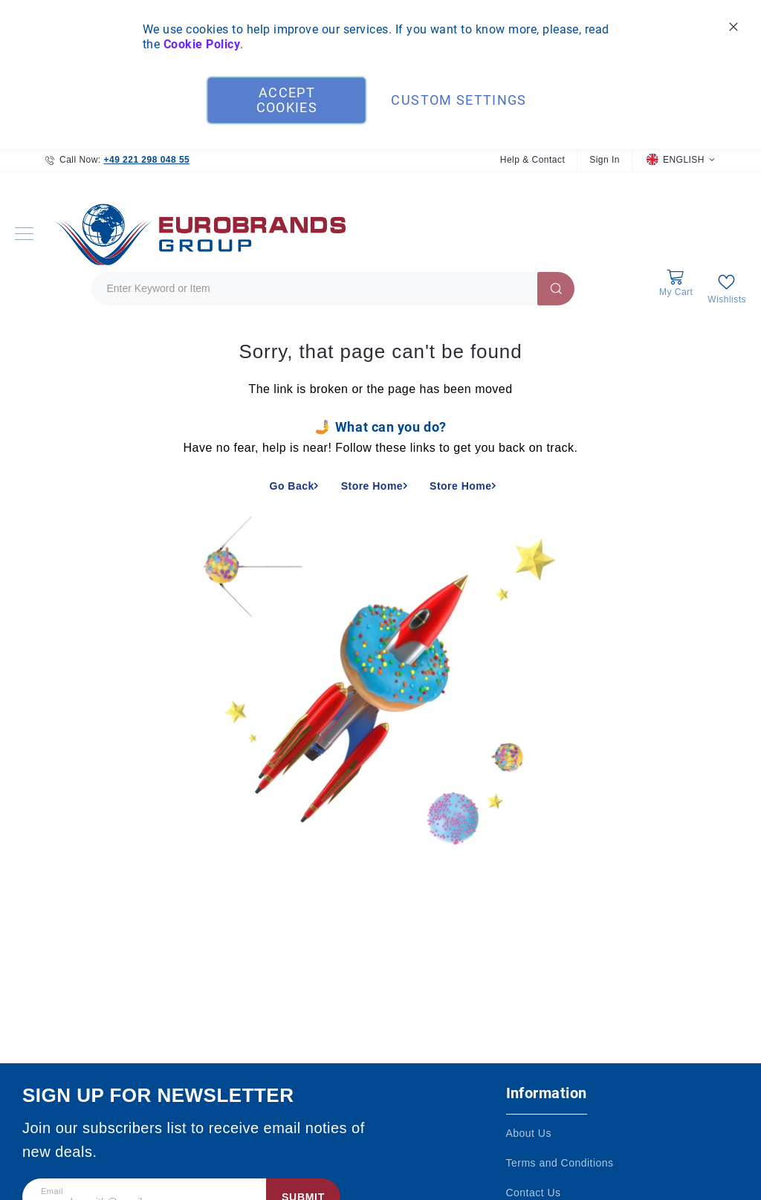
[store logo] (197, 233)
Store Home (372, 486)
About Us (528, 1133)
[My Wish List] (726, 289)
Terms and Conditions (560, 1163)
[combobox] (332, 288)
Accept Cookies (286, 100)
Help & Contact (532, 160)
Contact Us (533, 1193)
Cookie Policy (201, 44)
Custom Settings (458, 100)
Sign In (604, 160)
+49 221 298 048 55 (146, 160)
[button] (680, 160)
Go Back (292, 486)
